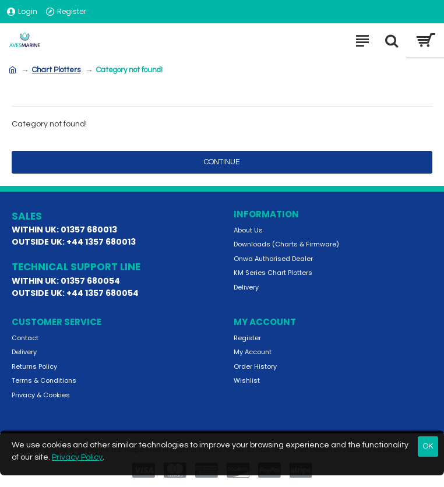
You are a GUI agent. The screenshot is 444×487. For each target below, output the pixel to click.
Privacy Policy (77, 457)
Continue (222, 162)
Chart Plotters (56, 70)
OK (428, 446)
